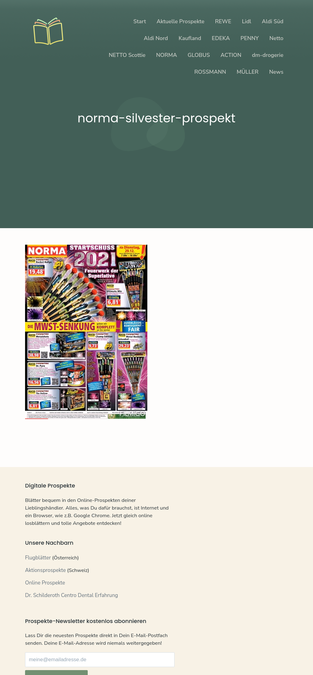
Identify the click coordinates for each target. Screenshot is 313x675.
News (276, 72)
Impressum (93, 657)
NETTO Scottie (127, 55)
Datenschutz (61, 657)
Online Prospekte (45, 593)
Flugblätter (38, 569)
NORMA (166, 55)
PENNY (250, 38)
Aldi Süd (273, 21)
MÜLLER (247, 72)
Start (139, 21)
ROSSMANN (210, 72)
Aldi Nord (156, 38)
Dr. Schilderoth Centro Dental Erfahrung (71, 606)
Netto (276, 38)
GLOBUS (199, 55)
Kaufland (190, 38)
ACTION (231, 55)
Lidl (246, 21)
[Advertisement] (156, 177)
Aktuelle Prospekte (180, 21)
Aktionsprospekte (45, 581)
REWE (223, 21)
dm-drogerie (267, 55)
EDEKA (221, 38)
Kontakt (34, 657)
